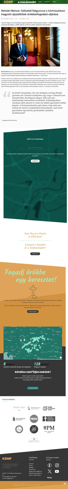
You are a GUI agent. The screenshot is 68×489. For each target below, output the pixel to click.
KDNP (40, 2)
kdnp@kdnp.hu (9, 478)
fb (47, 464)
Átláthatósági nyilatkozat (35, 473)
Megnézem (35, 161)
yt (54, 470)
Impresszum (32, 469)
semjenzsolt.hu (19, 405)
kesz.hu (19, 426)
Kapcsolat (50, 5)
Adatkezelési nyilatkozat (35, 471)
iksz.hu (49, 405)
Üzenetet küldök (32, 388)
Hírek (54, 2)
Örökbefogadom (32, 311)
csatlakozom (35, 253)
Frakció (47, 2)
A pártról (31, 463)
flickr (47, 476)
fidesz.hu (34, 415)
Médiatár (31, 467)
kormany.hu (19, 415)
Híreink (31, 465)
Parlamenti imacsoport (34, 436)
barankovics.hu (34, 405)
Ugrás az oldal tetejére (35, 475)
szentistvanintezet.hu (34, 426)
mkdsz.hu (49, 415)
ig (54, 464)
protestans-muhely (49, 426)
